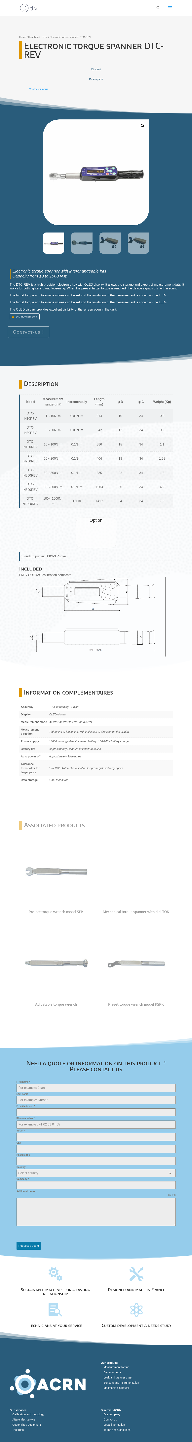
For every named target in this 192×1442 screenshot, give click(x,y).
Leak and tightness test (117, 1377)
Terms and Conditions (116, 1429)
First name (23, 1082)
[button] (142, 125)
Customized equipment (26, 1424)
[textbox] (92, 1173)
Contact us (110, 1419)
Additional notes (26, 1191)
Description (96, 79)
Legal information (114, 1424)
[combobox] (96, 1173)
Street (21, 1130)
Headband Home (38, 37)
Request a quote (29, 1245)
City (19, 1142)
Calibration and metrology (28, 1414)
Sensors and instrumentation (121, 1382)
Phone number (26, 1118)
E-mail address (26, 1106)
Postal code (23, 1155)
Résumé (96, 69)
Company (23, 1179)
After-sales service (23, 1419)
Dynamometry (112, 1372)
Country (21, 1167)
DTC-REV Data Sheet (26, 317)
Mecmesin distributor (116, 1387)
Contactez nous (38, 89)
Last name (22, 1094)
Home (22, 37)
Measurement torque (116, 1367)
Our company (111, 1414)
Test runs (18, 1429)
